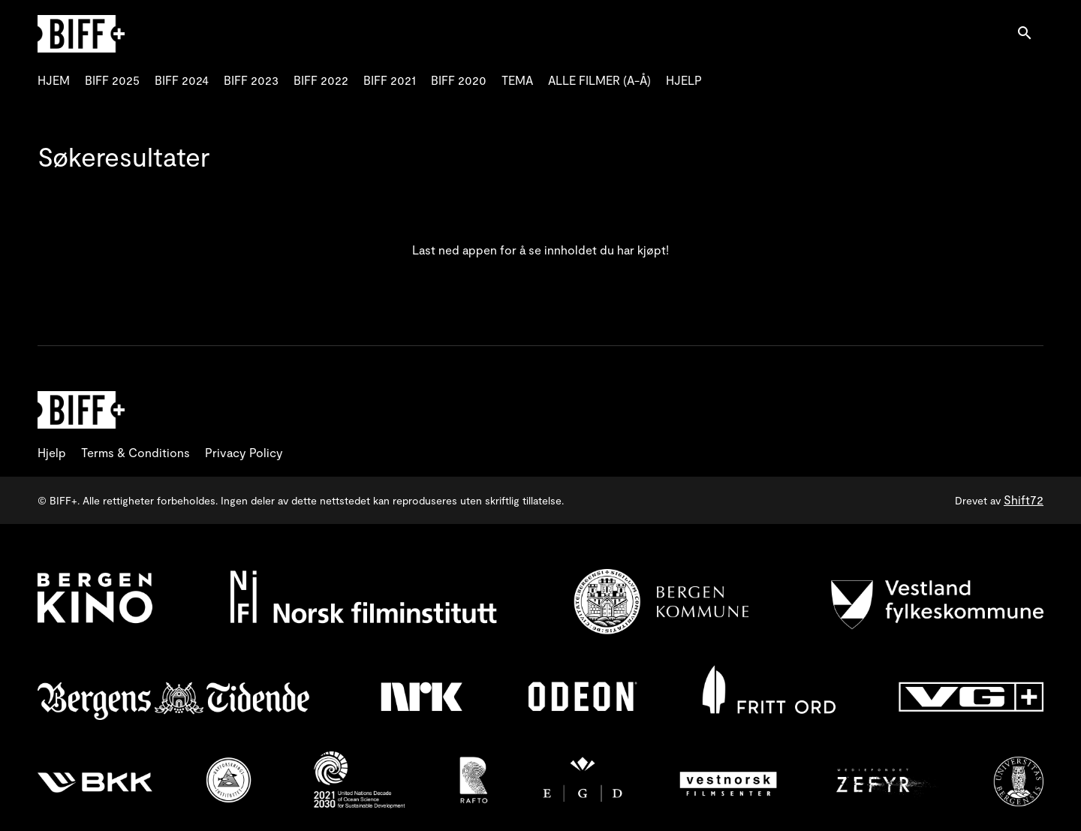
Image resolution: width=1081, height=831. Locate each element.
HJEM (54, 80)
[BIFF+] (81, 410)
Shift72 (1023, 499)
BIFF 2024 (182, 80)
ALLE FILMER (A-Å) (599, 80)
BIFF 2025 (112, 80)
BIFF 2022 (321, 80)
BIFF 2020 (458, 80)
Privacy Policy (244, 452)
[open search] (1029, 33)
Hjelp (52, 452)
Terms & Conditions (135, 452)
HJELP (684, 80)
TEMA (517, 80)
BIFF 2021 (389, 80)
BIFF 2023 (251, 80)
